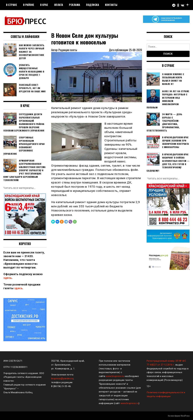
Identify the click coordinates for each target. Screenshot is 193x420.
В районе (28, 5)
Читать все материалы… (19, 187)
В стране (11, 5)
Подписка (92, 5)
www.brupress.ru (115, 376)
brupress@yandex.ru (62, 378)
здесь (7, 277)
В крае (44, 5)
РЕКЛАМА (74, 5)
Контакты (111, 5)
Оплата (58, 5)
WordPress (185, 415)
